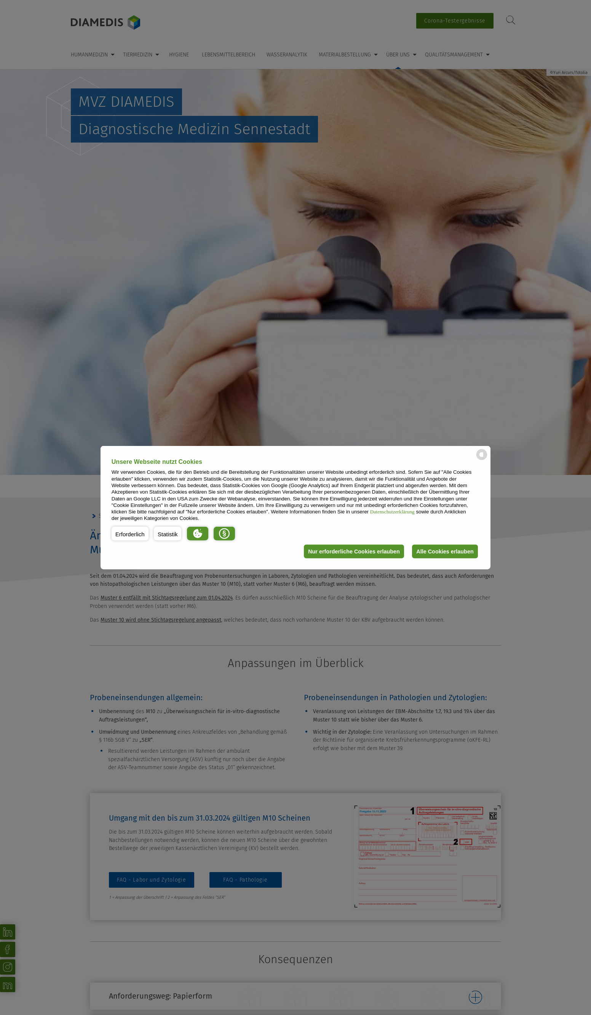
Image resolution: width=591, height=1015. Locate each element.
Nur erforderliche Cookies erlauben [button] (354, 551)
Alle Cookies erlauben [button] (444, 551)
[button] (130, 533)
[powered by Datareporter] (482, 459)
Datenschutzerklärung (392, 512)
